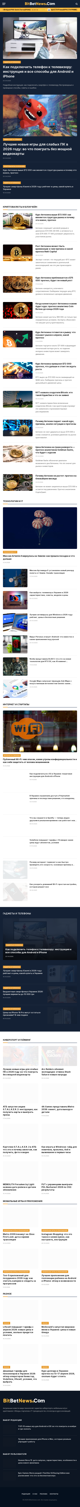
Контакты (54, 1494)
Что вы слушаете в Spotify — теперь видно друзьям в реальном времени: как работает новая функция (53, 819)
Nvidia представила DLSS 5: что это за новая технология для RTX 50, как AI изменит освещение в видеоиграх (50, 660)
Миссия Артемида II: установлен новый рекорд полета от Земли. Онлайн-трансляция (52, 571)
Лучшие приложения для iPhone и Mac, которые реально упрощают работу (44, 1440)
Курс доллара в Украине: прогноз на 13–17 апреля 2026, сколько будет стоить (58, 1374)
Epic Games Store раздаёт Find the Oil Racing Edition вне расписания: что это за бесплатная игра (44, 1474)
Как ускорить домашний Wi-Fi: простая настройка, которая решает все (53, 885)
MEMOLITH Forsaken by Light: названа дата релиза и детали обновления (19, 1187)
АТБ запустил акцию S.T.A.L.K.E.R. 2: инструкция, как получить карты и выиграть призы (20, 1110)
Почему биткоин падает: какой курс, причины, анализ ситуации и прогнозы (56, 422)
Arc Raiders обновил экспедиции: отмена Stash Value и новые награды (56, 1072)
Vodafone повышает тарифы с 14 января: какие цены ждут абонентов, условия (51, 841)
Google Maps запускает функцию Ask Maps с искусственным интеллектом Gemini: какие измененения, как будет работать (51, 682)
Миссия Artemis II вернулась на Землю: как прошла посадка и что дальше (39, 557)
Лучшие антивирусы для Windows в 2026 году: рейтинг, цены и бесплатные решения (51, 615)
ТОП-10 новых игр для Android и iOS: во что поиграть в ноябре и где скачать (47, 1427)
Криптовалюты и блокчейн (14, 166)
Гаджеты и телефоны (12, 62)
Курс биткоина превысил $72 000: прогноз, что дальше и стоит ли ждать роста (56, 366)
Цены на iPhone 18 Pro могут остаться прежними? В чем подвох (21, 1013)
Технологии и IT (10, 552)
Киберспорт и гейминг (12, 139)
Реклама (43, 1494)
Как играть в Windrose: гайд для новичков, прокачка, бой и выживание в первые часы (59, 1150)
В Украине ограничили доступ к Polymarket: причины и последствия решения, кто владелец (52, 797)
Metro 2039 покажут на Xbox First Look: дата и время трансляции (18, 1237)
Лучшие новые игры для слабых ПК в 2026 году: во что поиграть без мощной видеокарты (37, 149)
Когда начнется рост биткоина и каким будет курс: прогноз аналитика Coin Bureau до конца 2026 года (56, 306)
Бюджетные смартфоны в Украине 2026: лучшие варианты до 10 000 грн (23, 992)
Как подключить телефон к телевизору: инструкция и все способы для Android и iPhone (38, 71)
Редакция (26, 1494)
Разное (6, 1323)
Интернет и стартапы (12, 755)
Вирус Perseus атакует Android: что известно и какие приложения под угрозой (52, 638)
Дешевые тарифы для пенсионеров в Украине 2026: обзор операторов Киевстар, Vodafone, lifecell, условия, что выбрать (20, 1376)
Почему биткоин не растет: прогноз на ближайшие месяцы (56, 477)
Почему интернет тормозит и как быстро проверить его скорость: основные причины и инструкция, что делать (51, 863)
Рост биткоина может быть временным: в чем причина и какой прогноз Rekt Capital (54, 249)
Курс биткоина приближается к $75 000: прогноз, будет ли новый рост (54, 279)
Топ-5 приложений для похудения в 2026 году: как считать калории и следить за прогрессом (19, 1279)
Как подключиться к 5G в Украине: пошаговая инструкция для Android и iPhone (51, 775)
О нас (35, 1494)
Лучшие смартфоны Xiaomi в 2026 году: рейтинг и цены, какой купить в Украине (38, 187)
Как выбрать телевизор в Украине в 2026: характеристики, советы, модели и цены (49, 593)
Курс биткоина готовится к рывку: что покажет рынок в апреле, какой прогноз (56, 335)
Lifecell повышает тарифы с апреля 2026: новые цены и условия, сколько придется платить (18, 1331)
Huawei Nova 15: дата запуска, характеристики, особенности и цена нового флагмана (47, 1461)
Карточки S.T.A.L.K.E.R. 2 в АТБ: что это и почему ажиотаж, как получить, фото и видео (20, 1150)
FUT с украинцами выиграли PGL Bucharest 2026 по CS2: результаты (57, 1187)
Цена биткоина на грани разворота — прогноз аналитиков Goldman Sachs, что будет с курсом (55, 450)
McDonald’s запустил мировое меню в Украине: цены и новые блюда (59, 1330)
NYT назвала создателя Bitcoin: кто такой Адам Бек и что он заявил (54, 393)
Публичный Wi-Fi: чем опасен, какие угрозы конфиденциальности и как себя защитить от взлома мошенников (40, 760)
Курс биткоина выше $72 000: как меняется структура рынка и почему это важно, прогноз (40, 171)
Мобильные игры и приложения (16, 1230)
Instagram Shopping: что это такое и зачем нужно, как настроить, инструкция (57, 1237)
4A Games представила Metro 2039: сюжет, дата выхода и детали (58, 1109)
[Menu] (3, 4)
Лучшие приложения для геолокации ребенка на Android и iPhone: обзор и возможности (59, 1278)
